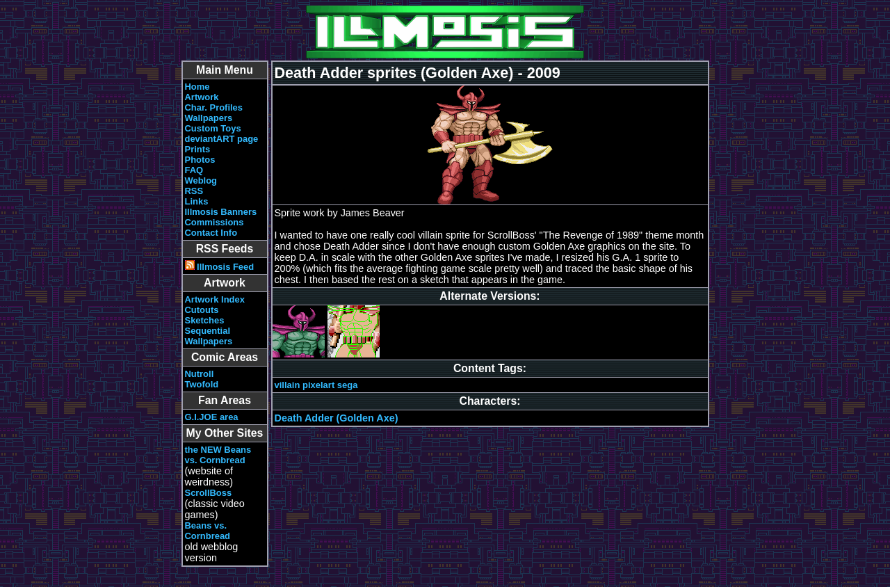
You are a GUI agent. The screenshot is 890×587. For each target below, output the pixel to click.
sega (347, 385)
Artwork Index (215, 299)
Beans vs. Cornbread (208, 530)
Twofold (202, 384)
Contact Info (211, 232)
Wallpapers (209, 118)
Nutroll (199, 374)
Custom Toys (213, 128)
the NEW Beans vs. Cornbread (218, 454)
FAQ (194, 170)
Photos (200, 159)
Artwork (202, 97)
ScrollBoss (208, 493)
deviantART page (222, 139)
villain (287, 385)
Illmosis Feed (219, 267)
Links (197, 201)
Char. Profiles (214, 107)
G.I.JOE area (211, 417)
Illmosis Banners (221, 212)
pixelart (318, 385)
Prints (198, 149)
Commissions (214, 222)
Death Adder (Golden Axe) (336, 418)
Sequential (208, 330)
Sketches (205, 320)
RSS (194, 191)
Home (197, 86)
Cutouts (202, 310)
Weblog (201, 180)
